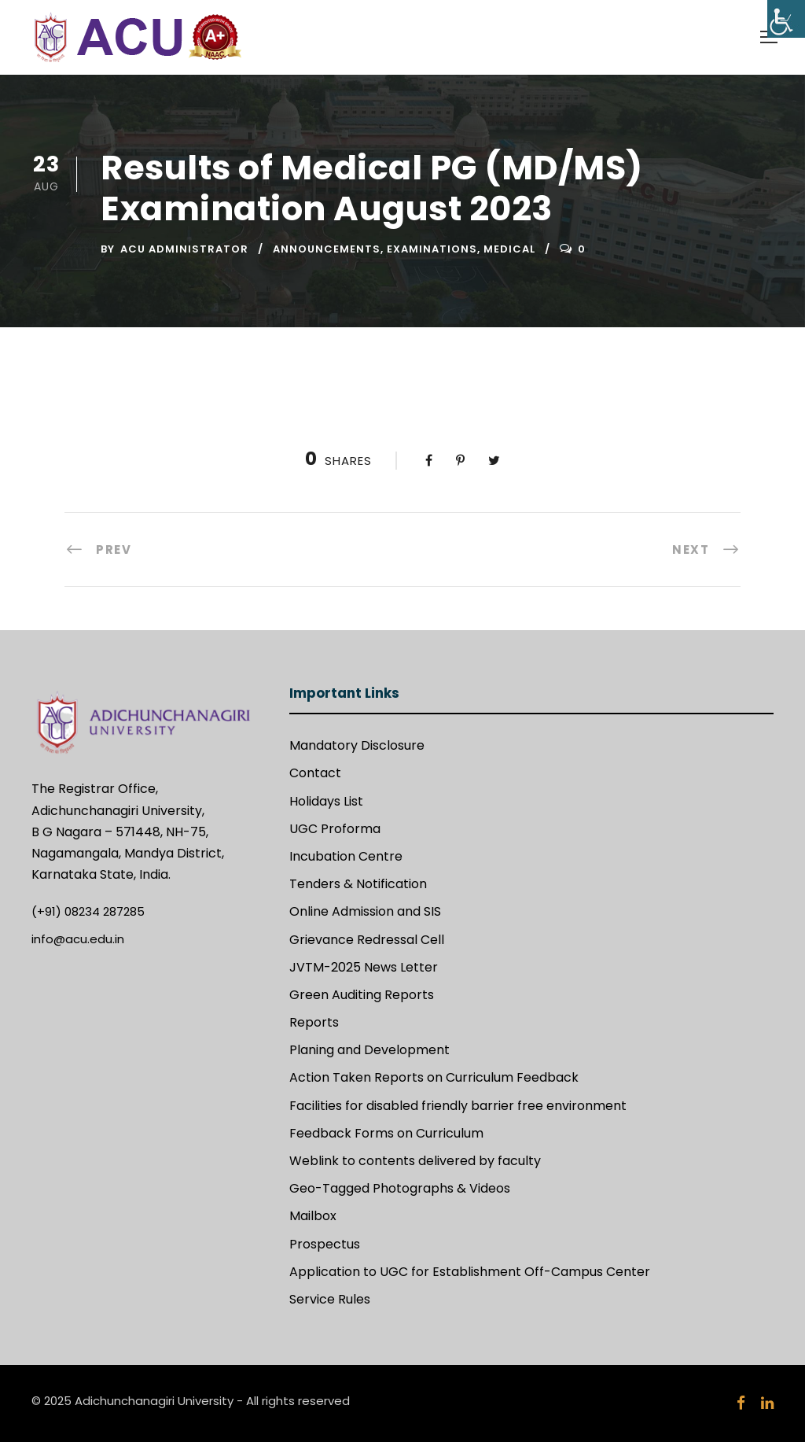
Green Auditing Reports (361, 995)
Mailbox (312, 1216)
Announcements (326, 249)
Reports (314, 1022)
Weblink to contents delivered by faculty (415, 1161)
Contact (315, 773)
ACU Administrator (184, 249)
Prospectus (324, 1244)
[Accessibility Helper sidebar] (786, 19)
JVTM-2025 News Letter (363, 967)
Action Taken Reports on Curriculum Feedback (434, 1077)
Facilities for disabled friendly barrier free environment (458, 1106)
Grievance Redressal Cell (366, 940)
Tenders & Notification (358, 884)
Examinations (432, 249)
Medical (509, 249)
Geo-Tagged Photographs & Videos (399, 1188)
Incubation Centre (345, 856)
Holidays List (326, 801)
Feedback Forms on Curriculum (386, 1133)
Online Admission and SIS (365, 911)
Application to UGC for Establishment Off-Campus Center (469, 1272)
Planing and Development (369, 1050)
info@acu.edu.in (77, 939)
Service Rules (329, 1299)
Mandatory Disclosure (357, 745)
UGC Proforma (334, 829)
